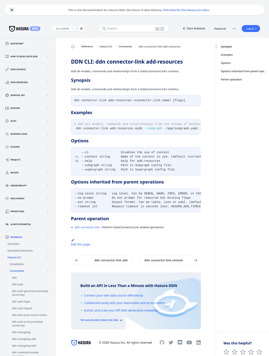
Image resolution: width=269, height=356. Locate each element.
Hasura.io (220, 28)
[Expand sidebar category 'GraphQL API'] (47, 95)
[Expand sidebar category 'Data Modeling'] (47, 82)
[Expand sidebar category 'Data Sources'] (47, 69)
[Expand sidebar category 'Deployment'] (47, 198)
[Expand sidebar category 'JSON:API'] (47, 108)
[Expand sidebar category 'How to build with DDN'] (47, 56)
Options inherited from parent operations (244, 71)
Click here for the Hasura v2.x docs (186, 10)
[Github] (162, 342)
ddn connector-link (87, 227)
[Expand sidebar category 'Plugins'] (47, 146)
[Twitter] (171, 342)
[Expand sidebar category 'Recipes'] (47, 172)
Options (226, 63)
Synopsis (226, 46)
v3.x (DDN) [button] (62, 28)
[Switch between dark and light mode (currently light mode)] (81, 28)
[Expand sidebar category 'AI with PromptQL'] (47, 224)
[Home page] (73, 46)
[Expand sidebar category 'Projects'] (47, 159)
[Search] (133, 28)
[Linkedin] (198, 342)
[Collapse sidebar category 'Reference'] (47, 237)
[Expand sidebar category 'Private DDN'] (47, 211)
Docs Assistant (193, 29)
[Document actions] (234, 28)
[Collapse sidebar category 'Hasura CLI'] (47, 257)
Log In (252, 28)
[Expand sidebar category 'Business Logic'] (47, 134)
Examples (227, 54)
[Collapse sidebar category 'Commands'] (47, 271)
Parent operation (231, 79)
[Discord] (180, 342)
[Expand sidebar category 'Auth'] (47, 121)
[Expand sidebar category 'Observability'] (47, 185)
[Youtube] (189, 342)
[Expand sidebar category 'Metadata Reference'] (47, 250)
